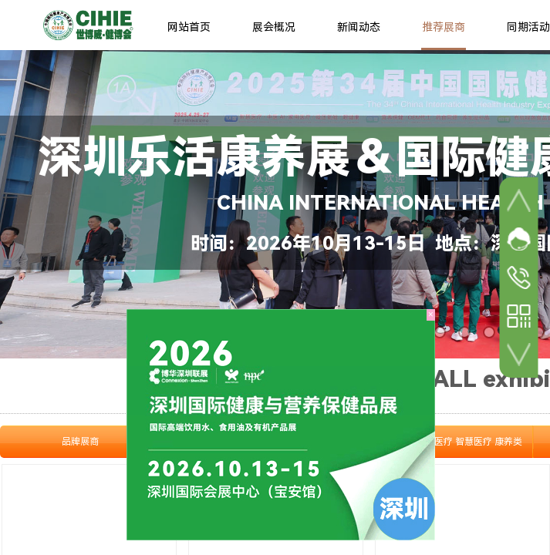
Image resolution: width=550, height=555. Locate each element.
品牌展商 (80, 441)
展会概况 (273, 27)
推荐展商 (443, 27)
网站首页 (189, 27)
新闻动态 (358, 27)
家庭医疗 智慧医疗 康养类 (469, 441)
